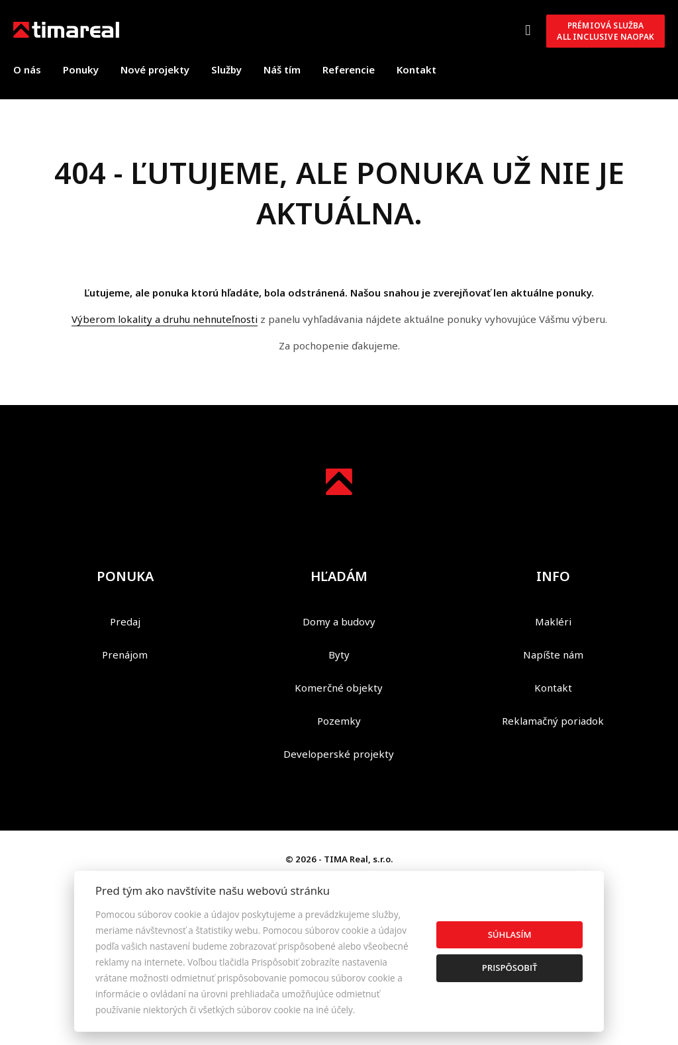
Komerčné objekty (339, 687)
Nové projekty (155, 69)
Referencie (348, 69)
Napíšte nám (553, 654)
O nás (27, 69)
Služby (226, 69)
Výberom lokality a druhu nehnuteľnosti (165, 319)
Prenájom (125, 654)
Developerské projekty (338, 753)
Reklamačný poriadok (553, 720)
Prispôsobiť (510, 968)
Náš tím (282, 69)
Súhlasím (510, 934)
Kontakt (416, 69)
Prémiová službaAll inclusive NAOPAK (605, 31)
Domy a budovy (339, 621)
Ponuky (81, 69)
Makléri (553, 621)
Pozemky (339, 720)
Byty (339, 654)
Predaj (125, 621)
